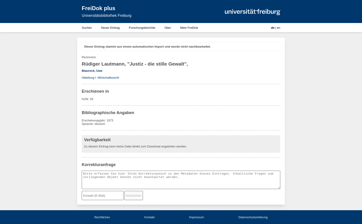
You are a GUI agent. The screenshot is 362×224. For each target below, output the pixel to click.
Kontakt (149, 217)
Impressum (196, 217)
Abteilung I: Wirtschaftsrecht (100, 77)
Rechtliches (102, 217)
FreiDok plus (98, 8)
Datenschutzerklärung (253, 217)
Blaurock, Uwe (92, 70)
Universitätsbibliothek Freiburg (106, 15)
